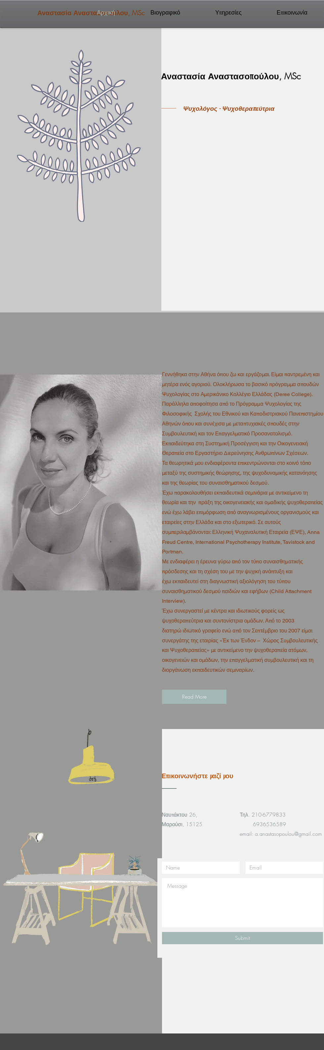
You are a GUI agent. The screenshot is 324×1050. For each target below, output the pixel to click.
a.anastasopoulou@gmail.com (288, 833)
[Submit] (242, 938)
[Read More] (194, 697)
